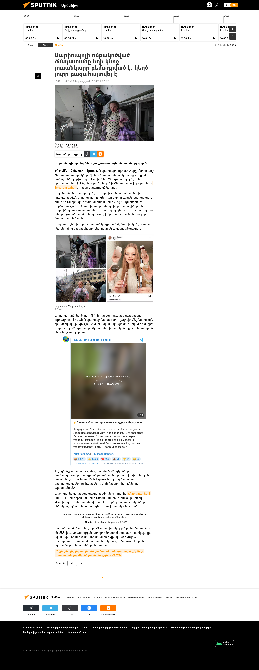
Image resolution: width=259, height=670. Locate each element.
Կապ (85, 627)
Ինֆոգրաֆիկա (136, 597)
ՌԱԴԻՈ (169, 597)
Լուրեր (29, 30)
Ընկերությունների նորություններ (149, 627)
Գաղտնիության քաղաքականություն (191, 627)
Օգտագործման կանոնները (62, 627)
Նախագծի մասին (33, 627)
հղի (72, 563)
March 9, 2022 (119, 522)
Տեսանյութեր (155, 597)
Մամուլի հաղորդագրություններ (109, 627)
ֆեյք (80, 563)
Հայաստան (84, 597)
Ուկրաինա (61, 563)
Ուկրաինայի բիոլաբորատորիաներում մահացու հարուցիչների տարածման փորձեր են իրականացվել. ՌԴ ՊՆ (99, 553)
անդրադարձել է (139, 493)
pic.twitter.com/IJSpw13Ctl (114, 516)
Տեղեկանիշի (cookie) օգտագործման (43, 632)
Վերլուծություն (115, 597)
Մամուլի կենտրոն (186, 597)
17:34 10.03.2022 (63, 81)
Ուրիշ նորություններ (75, 30)
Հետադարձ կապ (77, 632)
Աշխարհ (97, 597)
